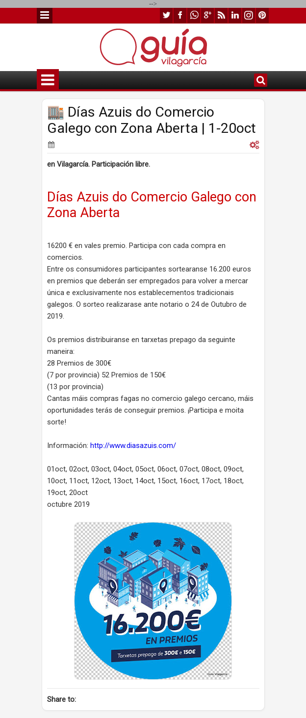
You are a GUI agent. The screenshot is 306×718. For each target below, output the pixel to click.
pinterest (262, 15)
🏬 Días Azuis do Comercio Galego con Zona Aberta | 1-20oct (151, 120)
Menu (44, 16)
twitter (166, 15)
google (207, 15)
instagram (248, 15)
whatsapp (193, 15)
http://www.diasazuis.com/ (133, 445)
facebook (180, 15)
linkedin (235, 15)
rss (221, 15)
